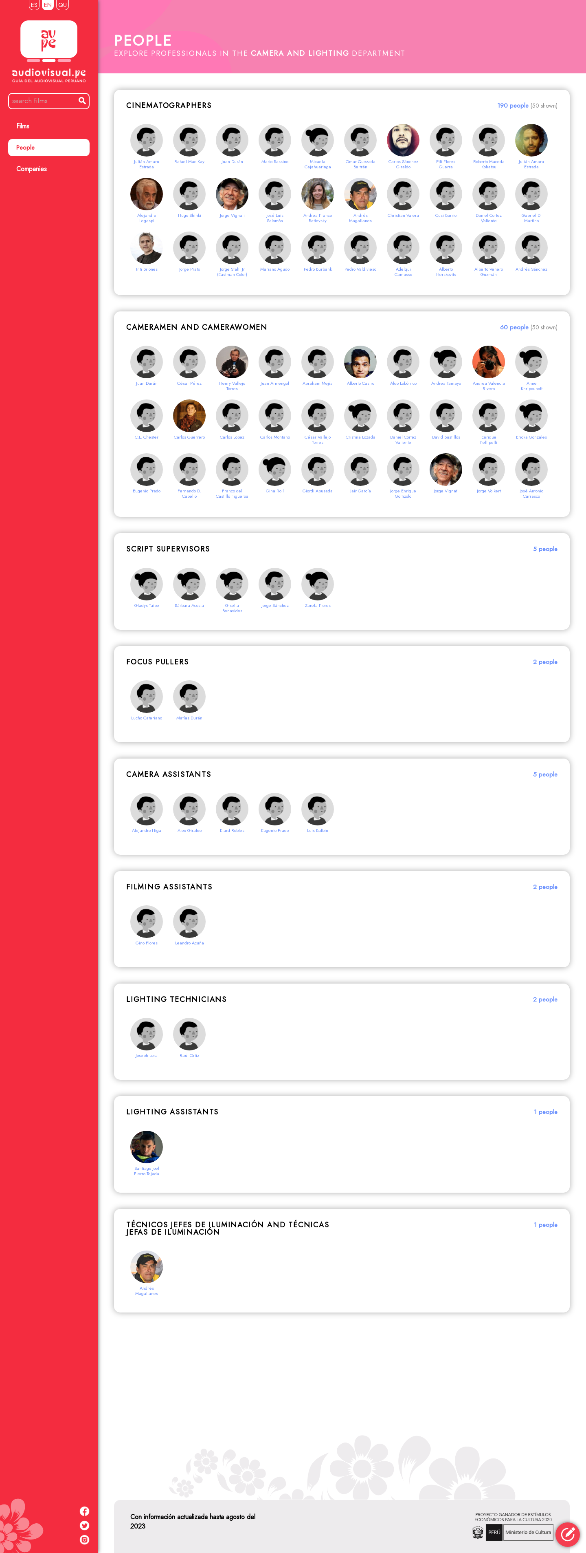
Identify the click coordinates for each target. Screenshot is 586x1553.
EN (48, 4)
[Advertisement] (341, 1402)
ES (34, 4)
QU (62, 4)
